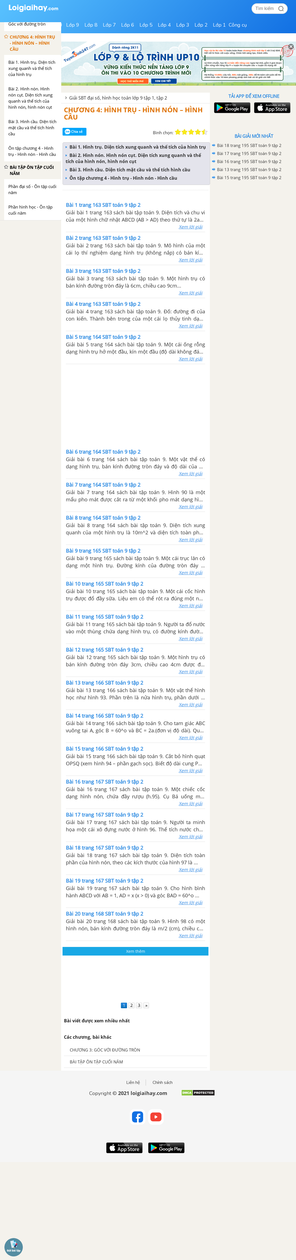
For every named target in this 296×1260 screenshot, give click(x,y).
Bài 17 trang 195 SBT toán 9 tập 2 (249, 153)
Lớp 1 (219, 25)
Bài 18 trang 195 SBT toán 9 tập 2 (249, 145)
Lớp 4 (164, 25)
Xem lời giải (190, 227)
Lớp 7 (109, 25)
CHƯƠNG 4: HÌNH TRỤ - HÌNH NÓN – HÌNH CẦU (133, 113)
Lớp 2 (201, 25)
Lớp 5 (146, 25)
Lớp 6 (127, 25)
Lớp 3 (182, 25)
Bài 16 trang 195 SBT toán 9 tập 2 (249, 161)
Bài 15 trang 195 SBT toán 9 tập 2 (249, 177)
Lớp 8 (91, 25)
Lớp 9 (72, 25)
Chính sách (163, 1082)
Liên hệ (133, 1082)
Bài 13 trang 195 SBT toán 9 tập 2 (249, 169)
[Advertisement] (135, 405)
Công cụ (238, 25)
